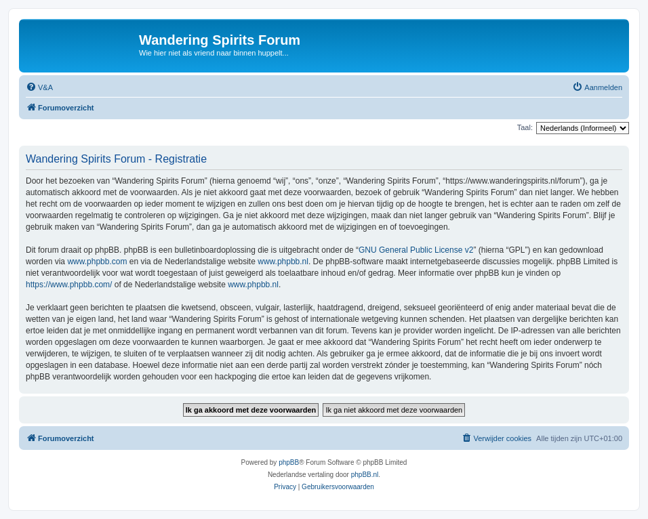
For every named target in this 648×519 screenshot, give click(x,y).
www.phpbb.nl (283, 261)
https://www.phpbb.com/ (69, 284)
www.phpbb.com (97, 261)
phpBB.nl (365, 474)
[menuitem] (39, 87)
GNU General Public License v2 (416, 250)
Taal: (525, 127)
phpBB (289, 462)
